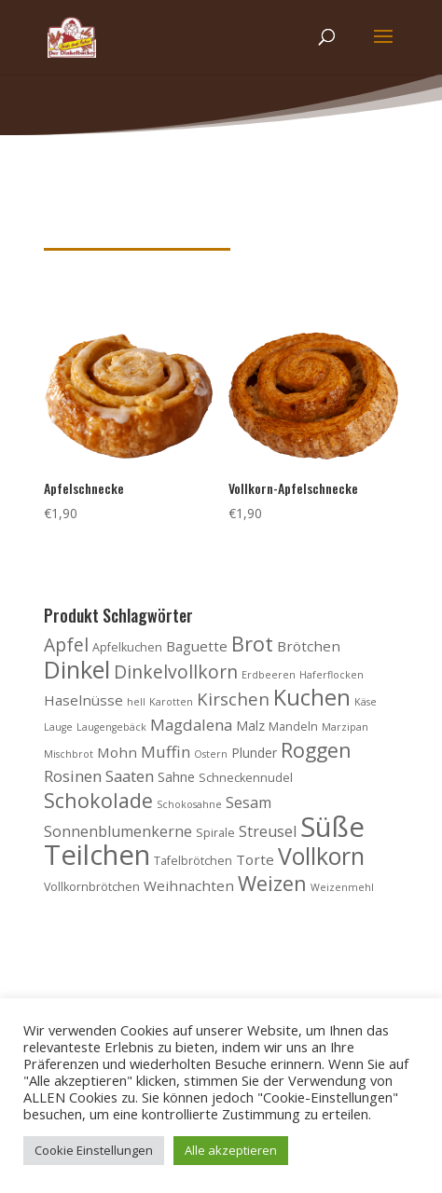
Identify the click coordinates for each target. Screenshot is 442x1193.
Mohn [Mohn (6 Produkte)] (117, 752)
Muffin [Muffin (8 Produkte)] (165, 751)
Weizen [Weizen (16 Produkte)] (272, 883)
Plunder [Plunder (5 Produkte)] (254, 752)
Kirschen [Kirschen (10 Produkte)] (233, 698)
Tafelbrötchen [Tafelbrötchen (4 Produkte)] (193, 861)
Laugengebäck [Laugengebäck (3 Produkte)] (111, 727)
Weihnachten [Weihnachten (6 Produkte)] (189, 885)
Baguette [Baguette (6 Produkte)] (197, 646)
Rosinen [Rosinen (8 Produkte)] (73, 776)
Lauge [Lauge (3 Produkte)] (58, 727)
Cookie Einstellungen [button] (94, 1150)
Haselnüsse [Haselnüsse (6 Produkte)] (83, 700)
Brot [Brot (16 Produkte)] (252, 643)
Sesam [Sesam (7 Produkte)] (248, 802)
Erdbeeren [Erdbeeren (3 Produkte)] (269, 674)
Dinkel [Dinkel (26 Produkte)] (77, 669)
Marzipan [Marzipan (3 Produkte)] (345, 727)
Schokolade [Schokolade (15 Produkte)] (98, 800)
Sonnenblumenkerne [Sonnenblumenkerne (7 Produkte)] (118, 831)
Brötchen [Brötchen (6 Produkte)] (308, 646)
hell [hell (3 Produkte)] (136, 701)
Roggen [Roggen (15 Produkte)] (316, 749)
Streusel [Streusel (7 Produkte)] (268, 831)
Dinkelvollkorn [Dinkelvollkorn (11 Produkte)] (176, 671)
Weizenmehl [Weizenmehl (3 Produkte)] (342, 887)
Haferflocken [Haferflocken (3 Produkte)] (331, 674)
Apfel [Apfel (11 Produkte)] (66, 644)
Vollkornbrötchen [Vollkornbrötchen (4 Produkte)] (92, 887)
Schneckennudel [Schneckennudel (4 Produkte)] (246, 778)
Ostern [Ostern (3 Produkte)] (211, 754)
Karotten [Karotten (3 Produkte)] (171, 701)
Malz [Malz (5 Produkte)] (250, 725)
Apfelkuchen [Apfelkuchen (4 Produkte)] (127, 647)
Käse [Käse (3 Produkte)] (365, 701)
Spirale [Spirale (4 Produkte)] (215, 833)
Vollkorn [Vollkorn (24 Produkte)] (321, 855)
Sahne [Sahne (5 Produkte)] (176, 777)
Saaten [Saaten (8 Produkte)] (129, 776)
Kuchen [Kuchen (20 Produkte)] (312, 697)
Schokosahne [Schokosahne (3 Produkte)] (189, 804)
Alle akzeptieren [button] (231, 1150)
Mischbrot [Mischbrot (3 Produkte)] (68, 754)
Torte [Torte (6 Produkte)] (255, 859)
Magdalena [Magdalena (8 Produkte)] (191, 724)
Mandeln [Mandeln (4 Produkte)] (293, 726)
